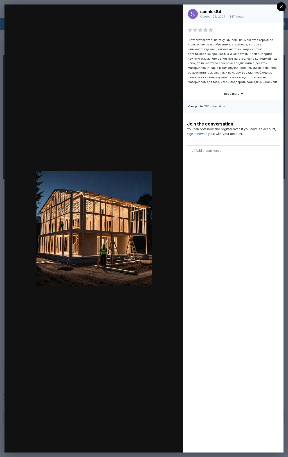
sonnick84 (210, 11)
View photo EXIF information (206, 106)
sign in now (195, 134)
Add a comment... (206, 150)
